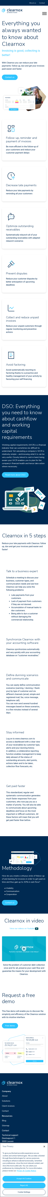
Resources (7, 1116)
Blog (4, 1120)
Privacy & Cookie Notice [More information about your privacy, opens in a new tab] (26, 1171)
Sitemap (5, 1125)
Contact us (9, 77)
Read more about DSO (15, 474)
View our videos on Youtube (24, 928)
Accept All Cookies (24, 1178)
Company (6, 1091)
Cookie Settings (24, 1192)
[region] (24, 1170)
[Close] (44, 1146)
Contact (42, 3)
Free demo (10, 1025)
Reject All (24, 1185)
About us (32, 3)
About (5, 1096)
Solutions (6, 1101)
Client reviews (8, 1106)
